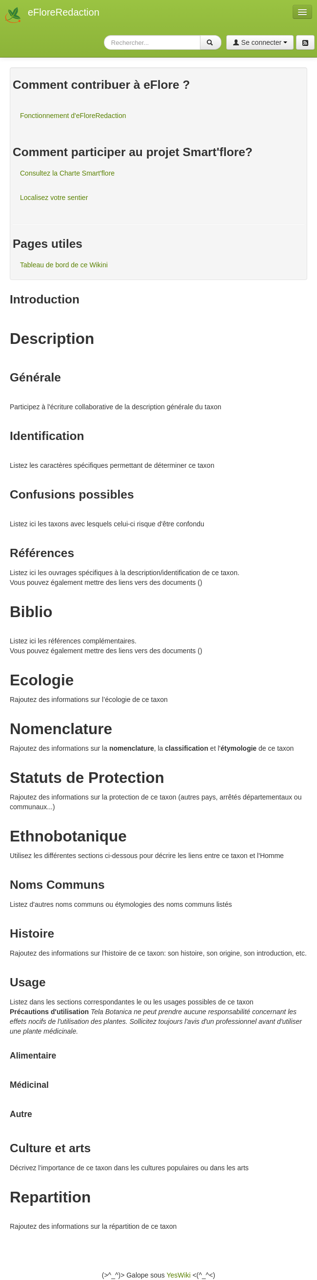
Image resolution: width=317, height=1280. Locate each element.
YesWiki (178, 1275)
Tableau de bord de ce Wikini (64, 265)
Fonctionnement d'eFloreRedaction (73, 116)
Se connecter (260, 42)
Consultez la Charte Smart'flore (67, 173)
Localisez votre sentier (54, 197)
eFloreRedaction (63, 12)
